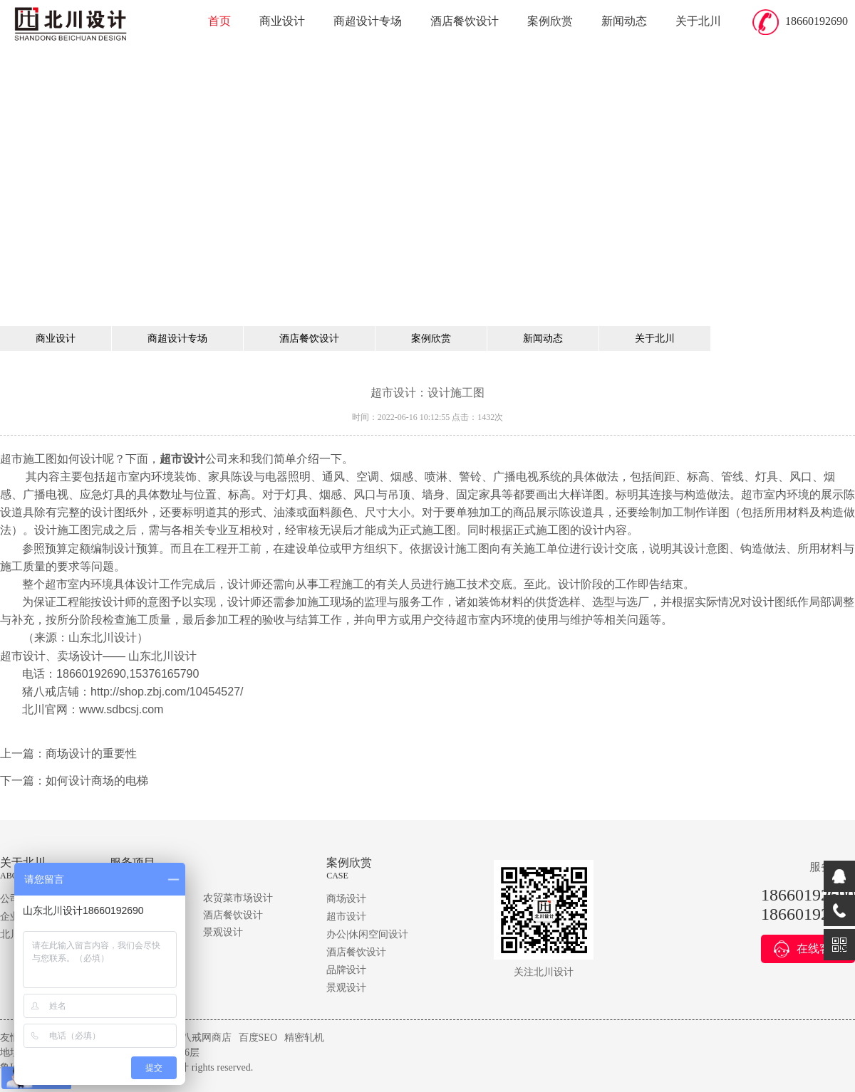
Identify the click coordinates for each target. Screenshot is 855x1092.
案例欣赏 (550, 21)
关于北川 (698, 21)
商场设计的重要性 (91, 753)
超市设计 (346, 916)
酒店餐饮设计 (464, 21)
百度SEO (258, 1037)
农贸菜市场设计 (238, 898)
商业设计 (282, 21)
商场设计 (346, 898)
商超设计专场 (367, 21)
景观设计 (223, 932)
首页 (219, 21)
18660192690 (816, 21)
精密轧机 (304, 1037)
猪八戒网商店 (202, 1037)
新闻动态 (624, 21)
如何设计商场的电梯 (97, 781)
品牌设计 (346, 970)
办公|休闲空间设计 (367, 934)
